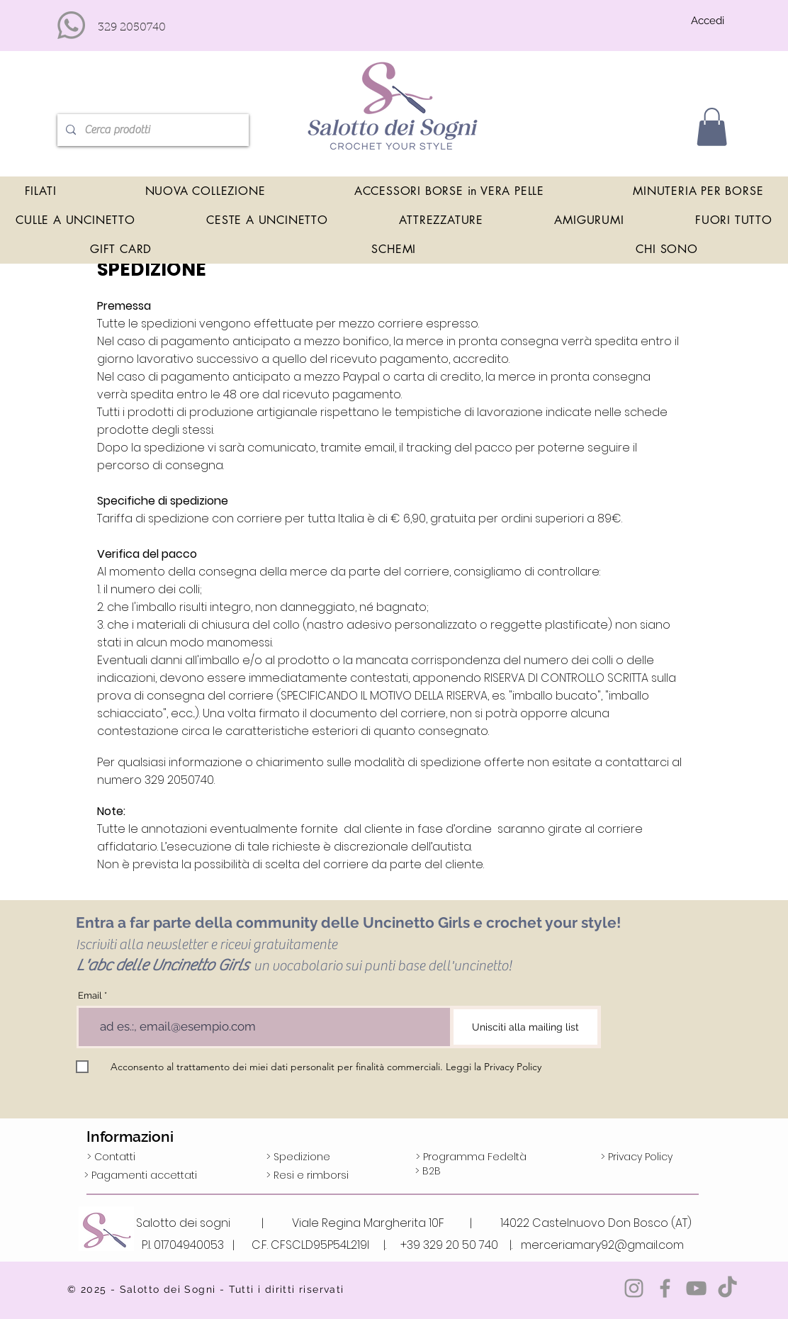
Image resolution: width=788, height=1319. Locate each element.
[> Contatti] (111, 1157)
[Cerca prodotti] (151, 130)
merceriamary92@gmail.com (602, 1245)
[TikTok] (727, 1288)
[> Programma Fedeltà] (471, 1157)
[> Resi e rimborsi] (307, 1175)
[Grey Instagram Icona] (633, 1288)
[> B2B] (427, 1171)
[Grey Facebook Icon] (665, 1288)
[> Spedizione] (298, 1157)
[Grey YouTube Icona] (696, 1288)
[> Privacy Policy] (637, 1157)
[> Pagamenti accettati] (141, 1175)
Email (90, 995)
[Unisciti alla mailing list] (525, 1027)
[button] (712, 127)
